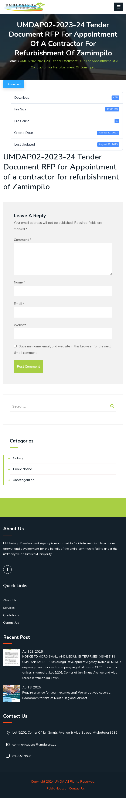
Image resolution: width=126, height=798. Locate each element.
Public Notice (22, 469)
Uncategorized (23, 480)
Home (12, 61)
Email (19, 304)
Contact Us (11, 623)
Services (9, 608)
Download (14, 84)
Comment (22, 240)
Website (20, 325)
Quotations (11, 615)
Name (19, 282)
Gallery (18, 458)
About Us (9, 600)
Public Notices (56, 788)
